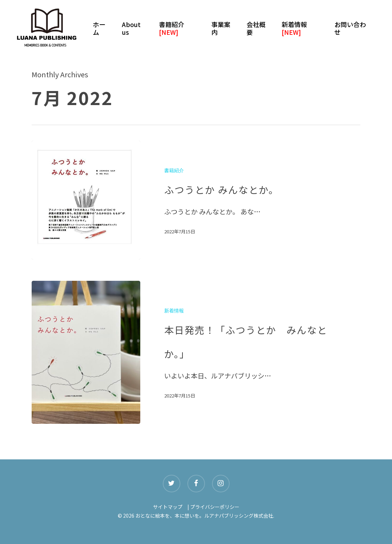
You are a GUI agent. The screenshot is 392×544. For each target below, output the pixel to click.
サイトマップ (167, 506)
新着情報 (174, 310)
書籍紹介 (174, 170)
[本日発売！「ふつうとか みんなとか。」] (86, 352)
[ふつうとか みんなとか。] (86, 200)
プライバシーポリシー (214, 506)
